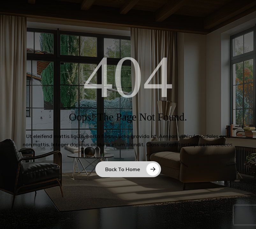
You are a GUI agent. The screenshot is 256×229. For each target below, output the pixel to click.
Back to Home (122, 169)
